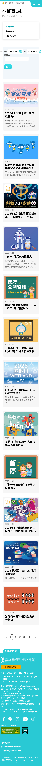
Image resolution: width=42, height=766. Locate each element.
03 (19, 637)
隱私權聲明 (6, 743)
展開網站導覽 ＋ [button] (12, 651)
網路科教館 (11, 667)
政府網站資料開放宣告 (11, 750)
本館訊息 (21, 16)
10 (30, 637)
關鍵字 (7, 55)
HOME (4, 16)
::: (4, 23)
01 (12, 637)
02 (16, 637)
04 (23, 637)
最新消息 (12, 16)
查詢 (8, 67)
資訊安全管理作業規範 (11, 747)
